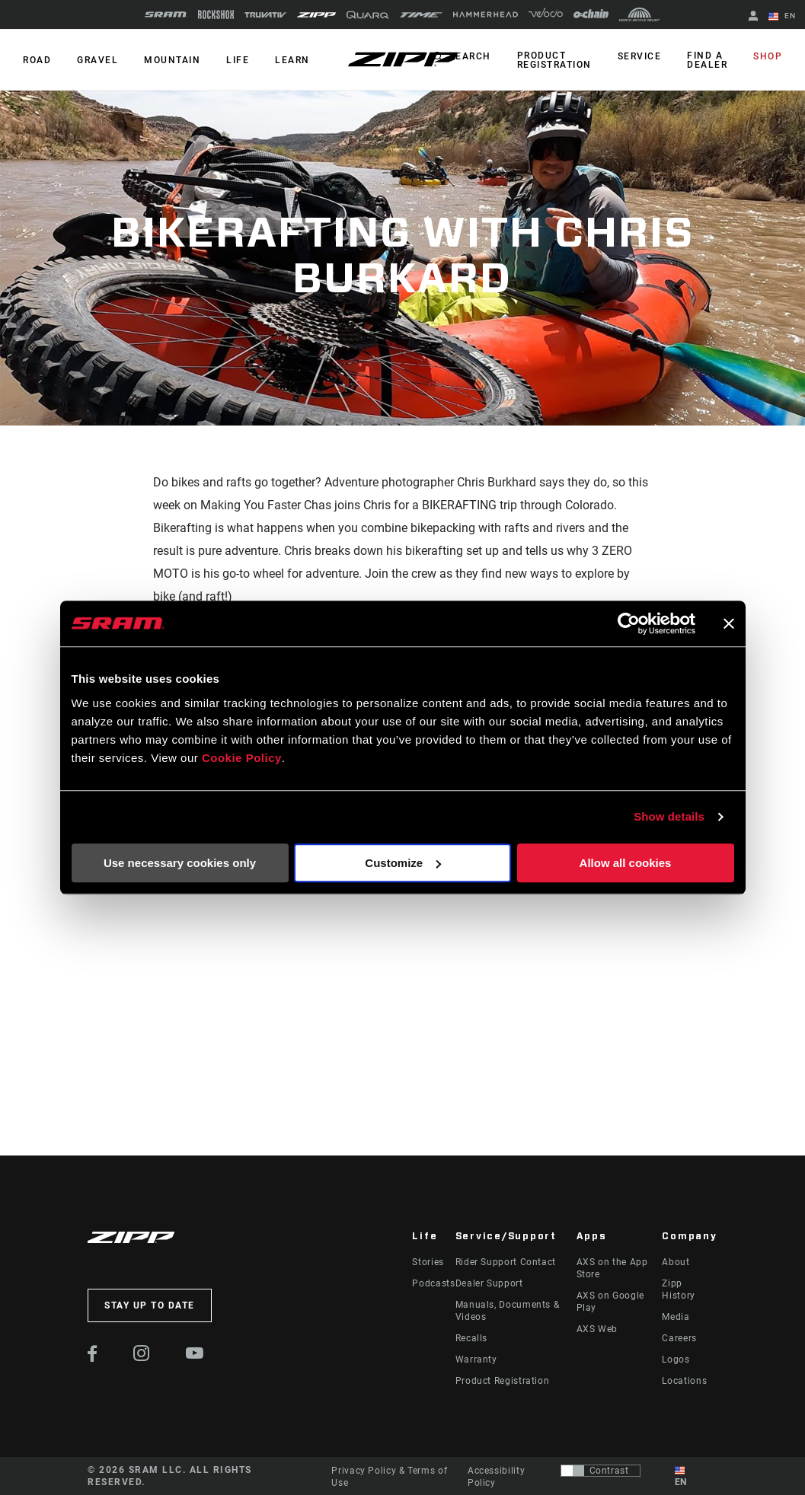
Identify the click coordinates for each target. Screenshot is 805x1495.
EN (782, 16)
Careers (679, 1338)
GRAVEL (97, 60)
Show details (669, 816)
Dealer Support (489, 1283)
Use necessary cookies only (180, 862)
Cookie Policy (242, 757)
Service (640, 56)
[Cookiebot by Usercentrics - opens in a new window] (628, 623)
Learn (292, 60)
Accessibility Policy (496, 1476)
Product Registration (554, 60)
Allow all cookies (626, 862)
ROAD (37, 60)
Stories (427, 1262)
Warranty (476, 1359)
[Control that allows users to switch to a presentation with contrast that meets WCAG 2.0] (600, 1471)
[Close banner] (729, 623)
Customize (403, 862)
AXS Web (597, 1329)
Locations (684, 1380)
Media (675, 1317)
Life (237, 60)
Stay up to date (149, 1305)
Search (470, 56)
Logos (675, 1359)
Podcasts (433, 1283)
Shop (767, 56)
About (675, 1262)
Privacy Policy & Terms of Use (389, 1476)
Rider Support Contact (505, 1262)
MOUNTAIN (172, 60)
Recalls (471, 1338)
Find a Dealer (707, 60)
